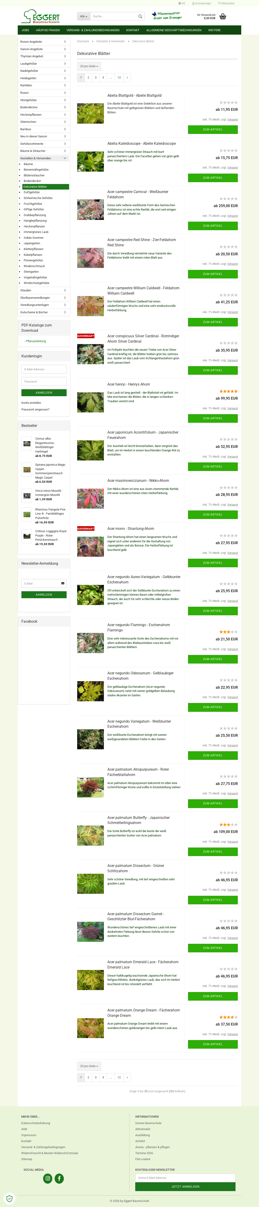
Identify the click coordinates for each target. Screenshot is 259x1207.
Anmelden (44, 392)
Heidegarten (28, 78)
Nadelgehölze (29, 70)
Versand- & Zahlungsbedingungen (93, 30)
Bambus (25, 129)
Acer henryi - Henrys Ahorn (128, 384)
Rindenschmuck (34, 266)
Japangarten (32, 243)
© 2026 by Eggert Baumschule (129, 1201)
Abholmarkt (142, 1129)
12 (119, 77)
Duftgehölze (32, 192)
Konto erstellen (31, 402)
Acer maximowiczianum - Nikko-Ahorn (138, 480)
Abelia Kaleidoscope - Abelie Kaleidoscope (141, 143)
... (111, 77)
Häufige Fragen (48, 30)
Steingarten (31, 271)
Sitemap (26, 1159)
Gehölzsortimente (31, 143)
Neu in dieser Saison (33, 136)
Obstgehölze (28, 100)
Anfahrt (140, 1141)
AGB (24, 1129)
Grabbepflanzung (35, 215)
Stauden (25, 290)
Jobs (25, 30)
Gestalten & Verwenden (35, 158)
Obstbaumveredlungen (35, 297)
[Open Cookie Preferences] (9, 1199)
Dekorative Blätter (35, 186)
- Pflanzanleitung (35, 341)
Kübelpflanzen (33, 254)
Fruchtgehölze (33, 203)
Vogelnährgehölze (35, 277)
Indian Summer (34, 237)
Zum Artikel (213, 129)
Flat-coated (142, 1159)
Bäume (28, 164)
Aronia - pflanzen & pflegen (152, 1147)
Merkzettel (226, 3)
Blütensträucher (34, 175)
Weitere (214, 30)
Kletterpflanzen (33, 249)
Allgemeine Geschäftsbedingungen (173, 30)
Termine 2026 (144, 1153)
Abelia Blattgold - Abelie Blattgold (134, 95)
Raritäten (26, 85)
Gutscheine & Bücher (34, 312)
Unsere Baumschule (148, 1123)
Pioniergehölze (33, 260)
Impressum (28, 1135)
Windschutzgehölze (36, 283)
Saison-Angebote (31, 49)
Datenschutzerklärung (35, 1123)
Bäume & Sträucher (32, 151)
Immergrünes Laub (36, 232)
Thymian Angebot (31, 56)
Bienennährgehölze (36, 169)
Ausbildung (142, 1135)
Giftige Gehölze (34, 209)
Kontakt (132, 30)
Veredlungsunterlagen (34, 305)
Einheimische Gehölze (38, 198)
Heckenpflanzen (30, 114)
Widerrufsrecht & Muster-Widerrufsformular (49, 1153)
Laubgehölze (28, 63)
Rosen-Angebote (31, 41)
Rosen (24, 92)
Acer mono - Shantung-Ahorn (130, 528)
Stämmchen (28, 122)
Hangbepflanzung (35, 220)
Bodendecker (29, 107)
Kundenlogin (201, 3)
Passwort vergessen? (35, 409)
